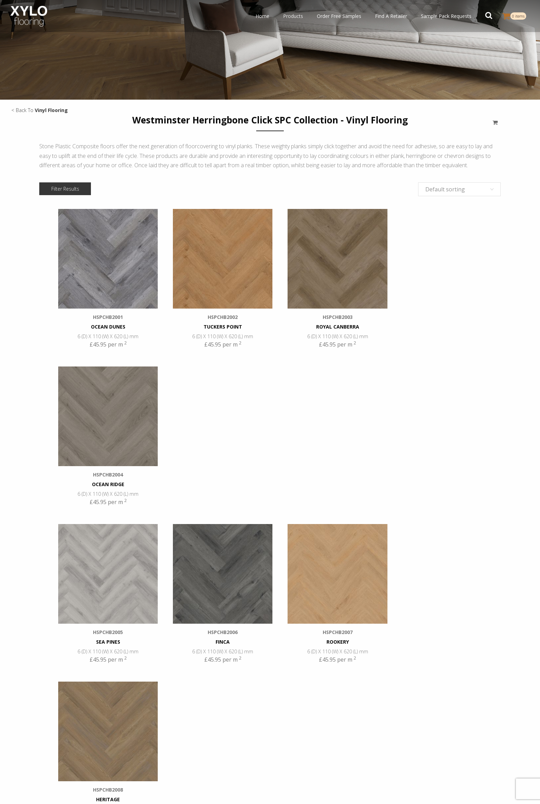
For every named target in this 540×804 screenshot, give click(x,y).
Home (262, 16)
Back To (42, 110)
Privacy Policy (280, 791)
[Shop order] (459, 189)
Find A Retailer (391, 16)
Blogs (439, 726)
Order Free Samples (339, 16)
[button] (488, 16)
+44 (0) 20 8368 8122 (354, 717)
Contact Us (445, 746)
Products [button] (293, 16)
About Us (443, 716)
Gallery (440, 736)
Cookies (325, 791)
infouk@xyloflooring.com (356, 725)
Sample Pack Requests (446, 16)
